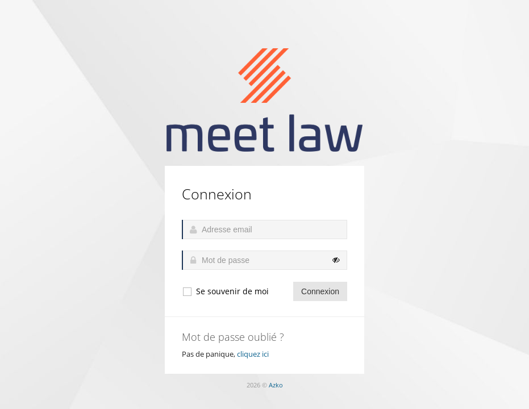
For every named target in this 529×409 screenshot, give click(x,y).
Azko (276, 385)
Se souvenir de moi (225, 291)
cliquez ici (253, 354)
